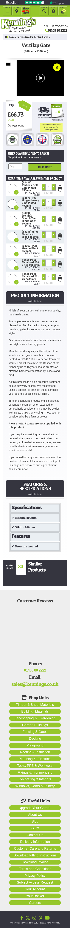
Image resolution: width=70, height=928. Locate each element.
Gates (20, 37)
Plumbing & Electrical (35, 759)
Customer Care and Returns (35, 848)
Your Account (35, 889)
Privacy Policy (34, 876)
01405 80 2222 (57, 30)
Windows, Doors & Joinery (35, 786)
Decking (35, 738)
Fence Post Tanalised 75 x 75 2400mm (31, 276)
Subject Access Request (35, 882)
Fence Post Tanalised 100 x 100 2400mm (31, 262)
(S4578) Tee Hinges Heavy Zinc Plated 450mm (30, 201)
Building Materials (35, 711)
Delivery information (35, 842)
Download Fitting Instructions (35, 855)
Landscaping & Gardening (35, 718)
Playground (35, 745)
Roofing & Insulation (35, 752)
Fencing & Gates (34, 732)
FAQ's (34, 828)
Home (10, 37)
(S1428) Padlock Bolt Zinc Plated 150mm (30, 186)
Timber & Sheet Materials (35, 705)
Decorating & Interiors (35, 779)
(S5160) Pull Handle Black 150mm (30, 248)
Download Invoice (35, 862)
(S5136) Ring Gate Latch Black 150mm (30, 234)
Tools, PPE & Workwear (35, 766)
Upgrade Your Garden (35, 808)
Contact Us (35, 835)
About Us (35, 815)
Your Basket (35, 896)
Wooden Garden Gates (36, 37)
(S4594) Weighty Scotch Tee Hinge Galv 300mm (29, 218)
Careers (35, 903)
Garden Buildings (35, 725)
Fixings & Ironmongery (35, 772)
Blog (35, 821)
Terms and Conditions (35, 869)
